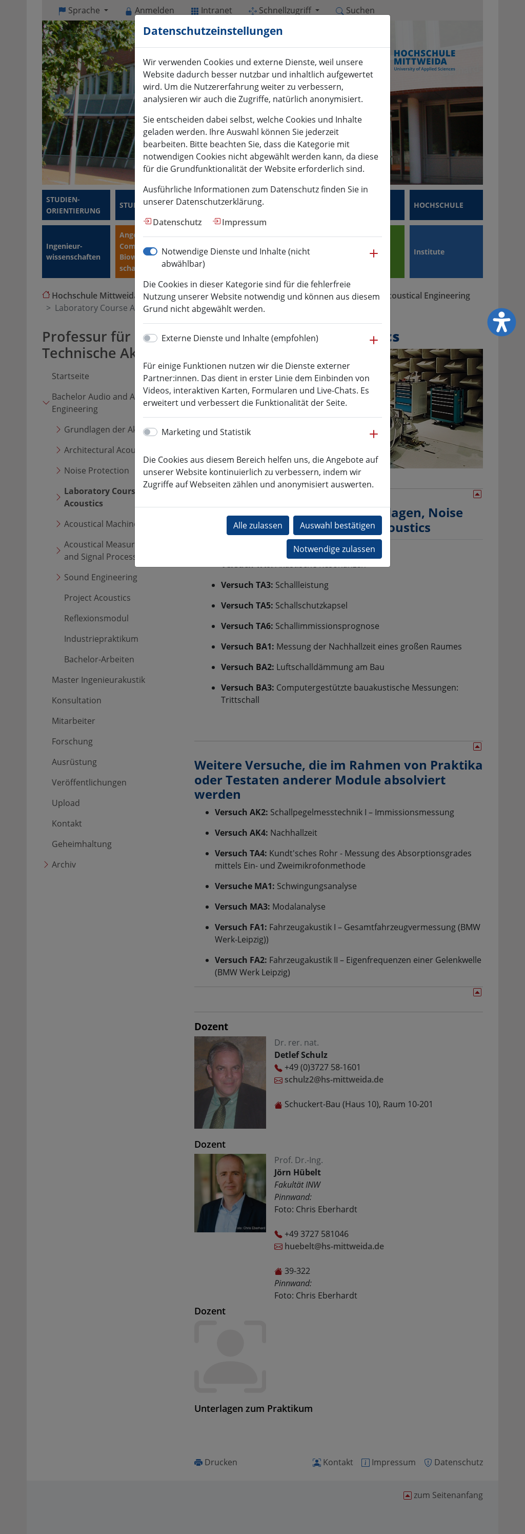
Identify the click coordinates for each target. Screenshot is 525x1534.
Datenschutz (177, 222)
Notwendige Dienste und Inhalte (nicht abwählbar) (235, 257)
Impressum (244, 222)
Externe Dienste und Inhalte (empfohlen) (239, 338)
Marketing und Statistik (206, 432)
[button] (374, 258)
